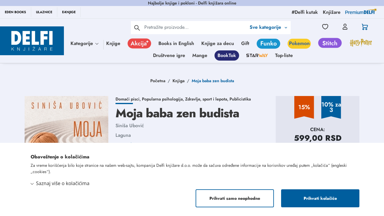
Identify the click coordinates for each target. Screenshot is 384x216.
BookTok (227, 55)
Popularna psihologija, (163, 99)
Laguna (123, 135)
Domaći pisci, (129, 99)
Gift (245, 43)
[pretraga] (137, 27)
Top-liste (284, 55)
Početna (157, 81)
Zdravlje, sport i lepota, (207, 99)
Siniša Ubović (130, 125)
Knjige (113, 43)
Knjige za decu (217, 43)
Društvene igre (169, 55)
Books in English (176, 43)
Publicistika (240, 99)
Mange (199, 55)
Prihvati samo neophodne (234, 198)
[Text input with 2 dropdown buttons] (195, 27)
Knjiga (178, 81)
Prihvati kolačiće (320, 198)
